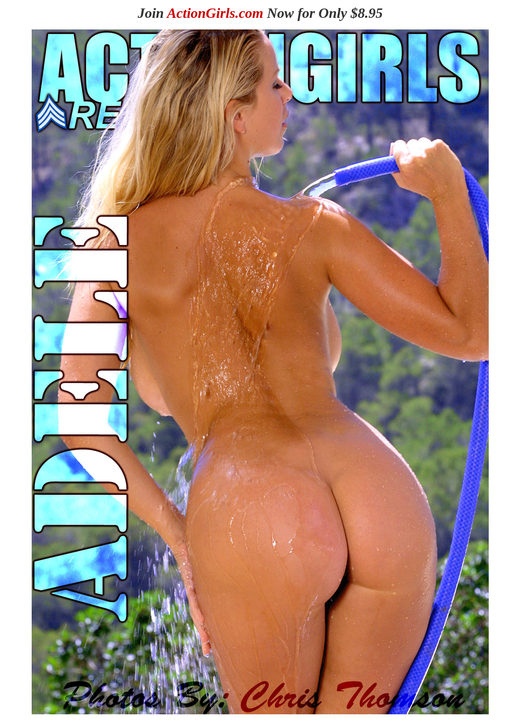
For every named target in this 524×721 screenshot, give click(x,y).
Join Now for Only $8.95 (260, 13)
